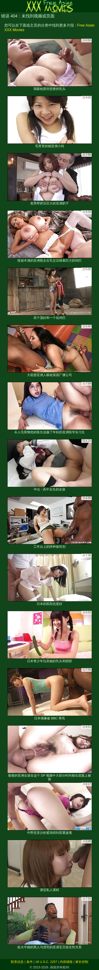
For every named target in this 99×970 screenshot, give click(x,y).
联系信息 (17, 962)
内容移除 (66, 962)
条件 (29, 962)
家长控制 (81, 962)
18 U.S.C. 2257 (46, 962)
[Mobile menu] (4, 6)
